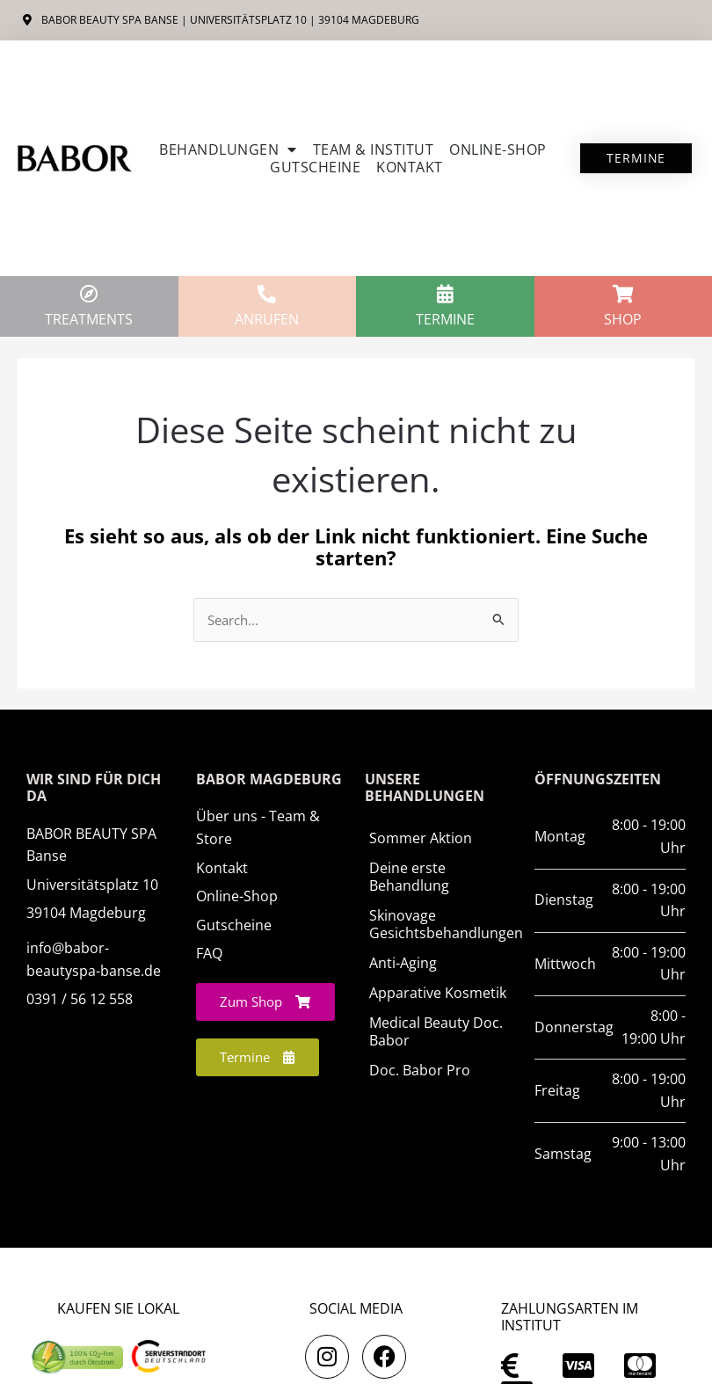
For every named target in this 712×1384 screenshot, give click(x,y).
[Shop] (623, 294)
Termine (445, 319)
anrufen (267, 319)
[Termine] (445, 294)
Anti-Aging (403, 962)
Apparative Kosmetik (437, 992)
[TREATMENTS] (89, 294)
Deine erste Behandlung (409, 876)
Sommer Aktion (420, 838)
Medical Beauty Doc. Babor (436, 1031)
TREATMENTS (89, 319)
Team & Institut (373, 149)
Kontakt (409, 167)
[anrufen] (267, 294)
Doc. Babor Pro (419, 1070)
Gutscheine (315, 167)
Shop (623, 319)
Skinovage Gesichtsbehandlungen (443, 924)
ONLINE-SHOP (498, 149)
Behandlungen (228, 149)
